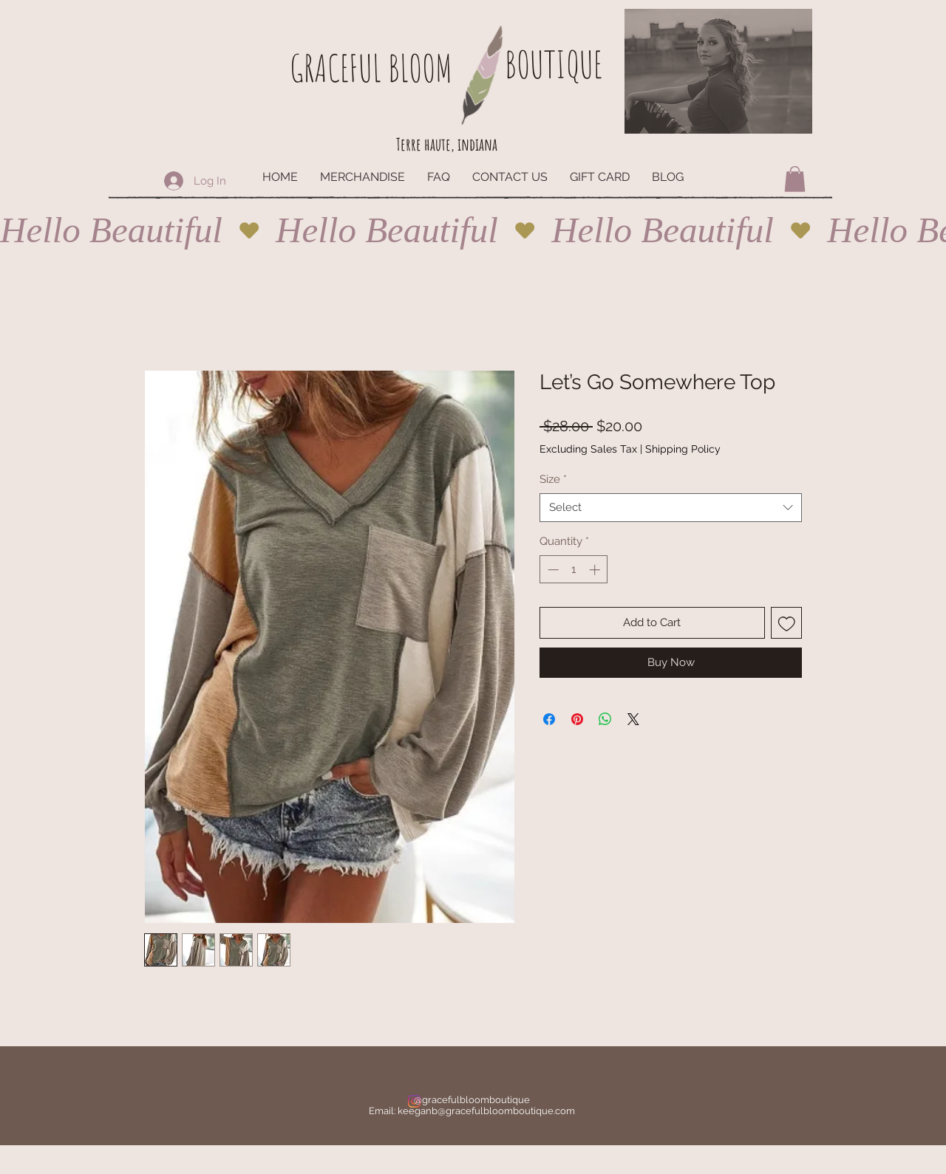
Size (553, 479)
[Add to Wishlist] (787, 623)
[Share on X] (633, 719)
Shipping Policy (683, 449)
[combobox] (671, 507)
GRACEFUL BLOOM (371, 67)
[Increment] (596, 569)
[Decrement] (552, 569)
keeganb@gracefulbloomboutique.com (486, 1110)
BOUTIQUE (553, 64)
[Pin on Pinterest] (577, 719)
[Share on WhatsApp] (605, 719)
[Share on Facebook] (549, 719)
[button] (795, 179)
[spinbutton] (574, 569)
